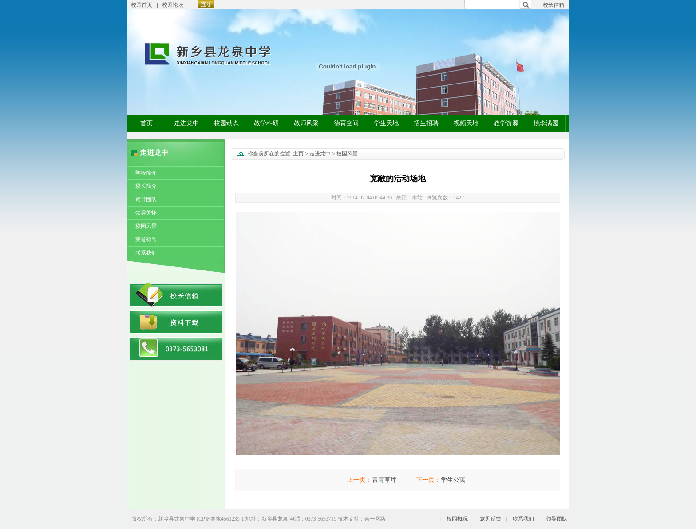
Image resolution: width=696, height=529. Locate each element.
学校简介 (146, 173)
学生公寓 (453, 480)
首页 (146, 123)
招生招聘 (426, 123)
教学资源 (506, 123)
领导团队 (146, 199)
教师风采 (306, 123)
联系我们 (146, 253)
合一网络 (375, 519)
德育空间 (346, 123)
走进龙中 (186, 123)
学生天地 (386, 123)
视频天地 (466, 123)
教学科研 (266, 123)
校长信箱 (553, 5)
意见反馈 (490, 519)
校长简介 (146, 186)
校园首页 (141, 5)
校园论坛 (172, 5)
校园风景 (146, 226)
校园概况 (457, 519)
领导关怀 (146, 213)
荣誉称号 (146, 239)
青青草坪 (384, 480)
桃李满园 (546, 123)
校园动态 (226, 123)
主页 (298, 154)
